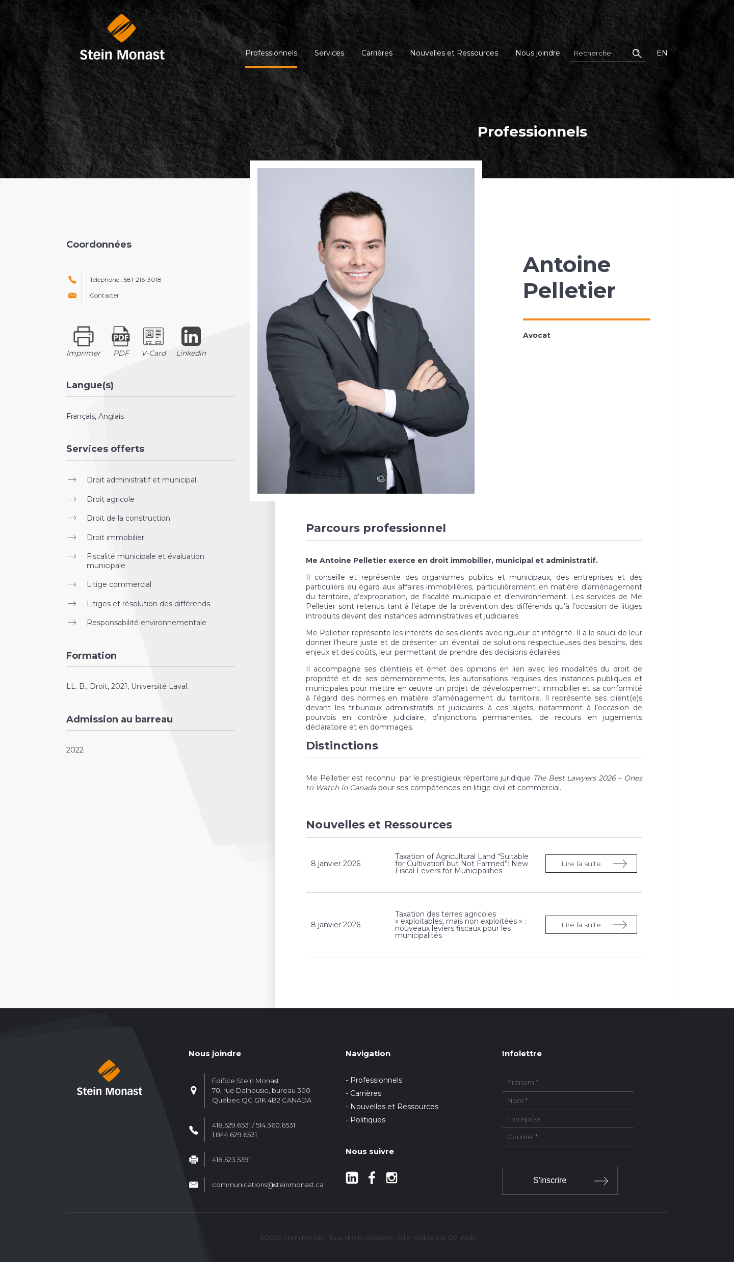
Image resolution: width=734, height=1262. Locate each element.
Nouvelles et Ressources (454, 53)
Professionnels (271, 53)
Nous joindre (537, 53)
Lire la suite (581, 863)
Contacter (104, 295)
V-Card (153, 353)
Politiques (367, 1119)
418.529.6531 (231, 1125)
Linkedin (191, 353)
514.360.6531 (275, 1125)
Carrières (376, 53)
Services (329, 53)
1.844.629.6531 (234, 1135)
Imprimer (83, 353)
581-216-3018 (143, 279)
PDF (121, 353)
